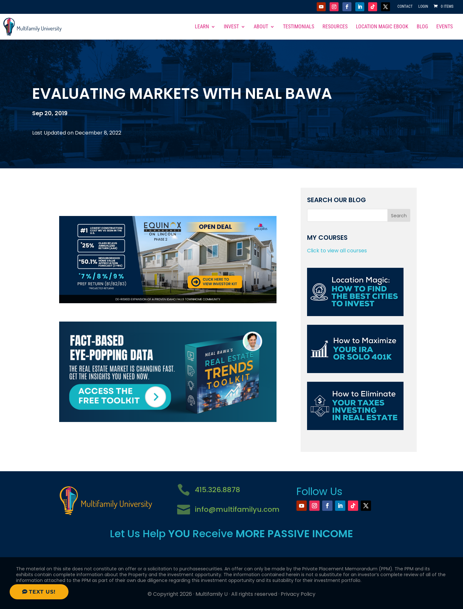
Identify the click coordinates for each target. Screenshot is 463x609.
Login (423, 7)
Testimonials (298, 27)
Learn (202, 27)
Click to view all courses (337, 250)
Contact (405, 7)
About (261, 27)
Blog (422, 27)
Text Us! (42, 592)
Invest (231, 27)
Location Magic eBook (382, 27)
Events (444, 27)
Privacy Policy (298, 594)
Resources (335, 27)
